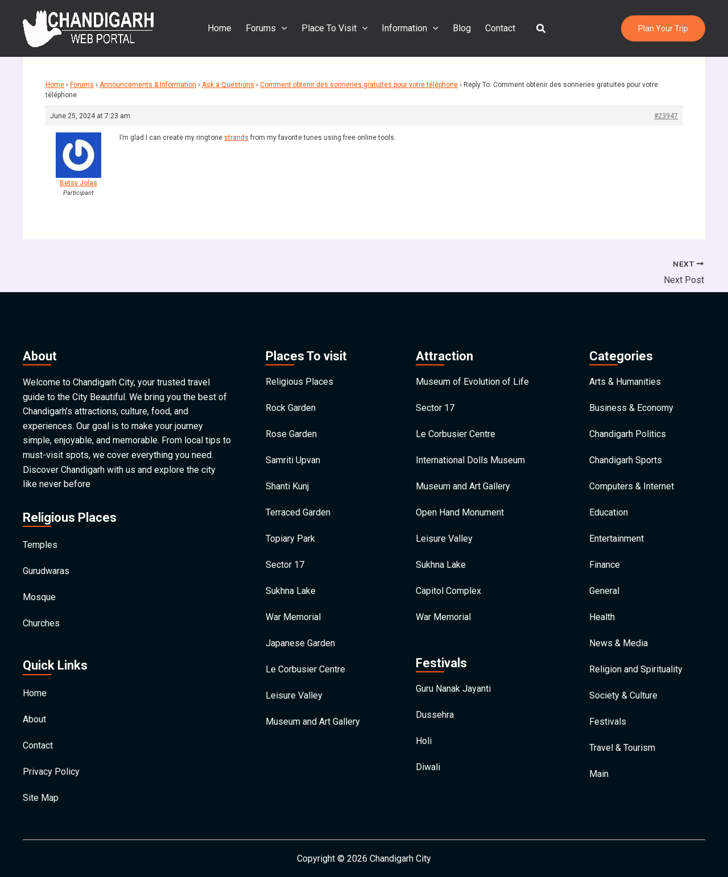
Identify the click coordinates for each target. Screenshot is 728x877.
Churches (41, 623)
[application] (282, 28)
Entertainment (616, 538)
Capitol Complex (448, 590)
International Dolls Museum (470, 460)
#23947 (666, 116)
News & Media (618, 643)
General (604, 590)
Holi (424, 740)
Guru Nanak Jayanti (453, 688)
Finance (604, 564)
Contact (499, 28)
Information (410, 28)
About (34, 719)
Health (602, 617)
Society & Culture (623, 695)
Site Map (41, 797)
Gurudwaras (46, 571)
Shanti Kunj (287, 486)
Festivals (607, 721)
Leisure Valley (294, 695)
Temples (40, 544)
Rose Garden (291, 434)
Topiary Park (290, 538)
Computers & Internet (631, 486)
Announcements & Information (148, 85)
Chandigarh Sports (625, 460)
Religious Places (299, 381)
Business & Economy (631, 407)
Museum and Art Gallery (313, 721)
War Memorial (293, 617)
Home (221, 28)
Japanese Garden (300, 643)
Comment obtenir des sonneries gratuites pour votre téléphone (359, 85)
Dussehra (435, 714)
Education (608, 512)
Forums (267, 28)
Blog (461, 28)
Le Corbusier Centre (305, 669)
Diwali (428, 767)
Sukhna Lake (291, 590)
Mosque (39, 597)
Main (599, 773)
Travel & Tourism (622, 747)
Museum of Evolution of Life (472, 381)
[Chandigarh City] (88, 27)
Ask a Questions (228, 85)
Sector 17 (285, 564)
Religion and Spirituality (635, 669)
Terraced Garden (298, 512)
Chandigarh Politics (627, 434)
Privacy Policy (51, 771)
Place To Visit (335, 28)
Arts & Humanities (625, 381)
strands (236, 138)
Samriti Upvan (293, 460)
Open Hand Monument (460, 512)
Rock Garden (291, 407)
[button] (540, 29)
